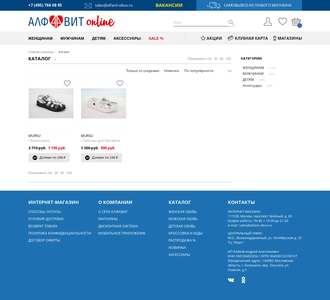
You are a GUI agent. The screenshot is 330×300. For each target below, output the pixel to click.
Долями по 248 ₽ (101, 157)
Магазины (108, 218)
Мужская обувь (183, 218)
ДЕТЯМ (246, 79)
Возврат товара (42, 226)
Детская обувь (182, 226)
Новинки (171, 70)
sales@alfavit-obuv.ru (109, 5)
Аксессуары (250, 85)
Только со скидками (142, 70)
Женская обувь (183, 211)
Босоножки (40, 140)
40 (221, 58)
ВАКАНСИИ (169, 5)
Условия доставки (45, 218)
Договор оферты (44, 240)
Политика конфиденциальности (59, 233)
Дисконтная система (118, 226)
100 (228, 58)
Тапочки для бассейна (101, 140)
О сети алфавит (112, 211)
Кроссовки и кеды (186, 233)
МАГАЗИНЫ (287, 38)
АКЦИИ (211, 38)
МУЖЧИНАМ (251, 73)
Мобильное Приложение (122, 233)
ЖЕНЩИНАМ (251, 67)
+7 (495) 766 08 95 (45, 5)
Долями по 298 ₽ (49, 157)
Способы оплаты (44, 211)
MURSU (35, 135)
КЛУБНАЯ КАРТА (247, 38)
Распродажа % (182, 240)
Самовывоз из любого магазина (249, 5)
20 (215, 58)
